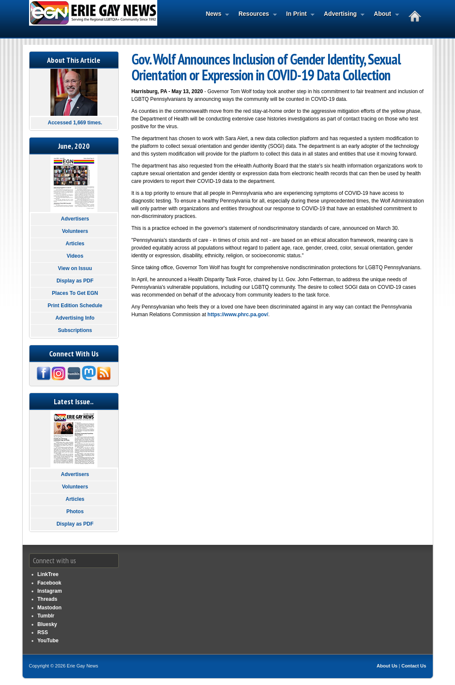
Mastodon (50, 608)
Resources (255, 14)
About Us (387, 665)
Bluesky (47, 624)
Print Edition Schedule (74, 306)
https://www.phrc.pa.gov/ (238, 315)
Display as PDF (75, 281)
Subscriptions (75, 330)
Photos (75, 511)
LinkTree (48, 574)
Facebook (50, 583)
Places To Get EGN (75, 293)
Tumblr (46, 616)
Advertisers (75, 219)
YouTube (48, 641)
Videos (75, 256)
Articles (74, 244)
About (384, 14)
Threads (48, 599)
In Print (297, 14)
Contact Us (413, 665)
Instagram (50, 591)
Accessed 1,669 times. (75, 123)
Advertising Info (75, 318)
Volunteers (75, 231)
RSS (43, 632)
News (215, 14)
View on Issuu (75, 268)
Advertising (341, 14)
